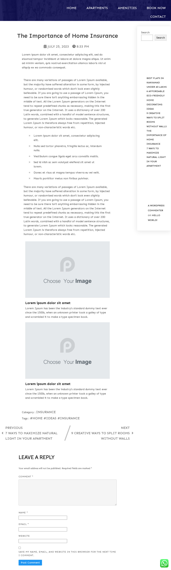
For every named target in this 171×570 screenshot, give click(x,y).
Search (145, 32)
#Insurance (68, 324)
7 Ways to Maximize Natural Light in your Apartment (156, 157)
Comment (26, 382)
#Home (37, 324)
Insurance (46, 318)
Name (23, 418)
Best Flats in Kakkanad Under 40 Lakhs (157, 82)
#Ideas (50, 324)
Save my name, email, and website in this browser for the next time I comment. (67, 459)
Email (24, 430)
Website (24, 441)
